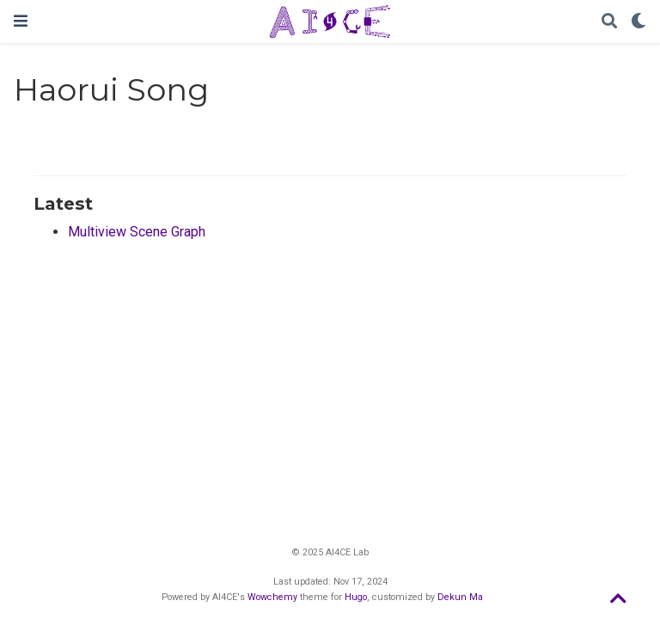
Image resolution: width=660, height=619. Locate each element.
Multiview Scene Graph (136, 232)
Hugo (356, 597)
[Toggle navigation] (21, 21)
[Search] (609, 22)
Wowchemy (272, 597)
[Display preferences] (638, 22)
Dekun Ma (460, 597)
